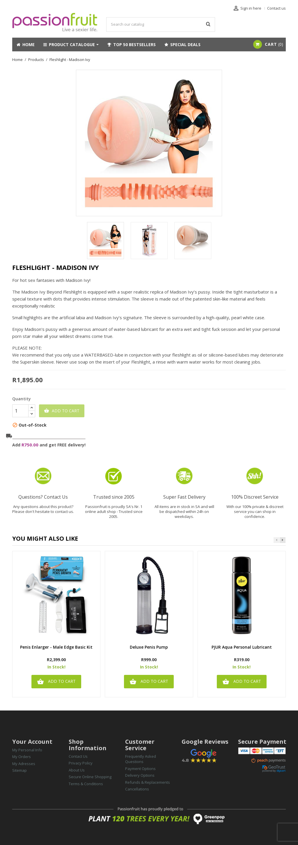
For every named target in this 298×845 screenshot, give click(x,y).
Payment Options (140, 768)
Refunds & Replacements (147, 782)
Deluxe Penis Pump (149, 647)
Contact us (276, 8)
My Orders (21, 756)
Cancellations (137, 789)
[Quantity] (20, 410)
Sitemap (19, 770)
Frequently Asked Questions (140, 759)
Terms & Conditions (86, 783)
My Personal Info (27, 750)
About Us (77, 770)
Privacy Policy (81, 763)
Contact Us (78, 756)
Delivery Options (140, 775)
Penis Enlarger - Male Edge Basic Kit (56, 647)
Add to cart (61, 411)
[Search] (160, 24)
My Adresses (23, 763)
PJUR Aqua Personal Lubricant (242, 647)
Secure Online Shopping (90, 776)
